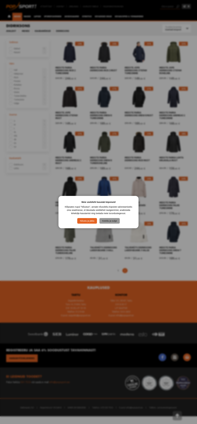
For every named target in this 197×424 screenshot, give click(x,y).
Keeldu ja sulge (109, 221)
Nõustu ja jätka (87, 221)
